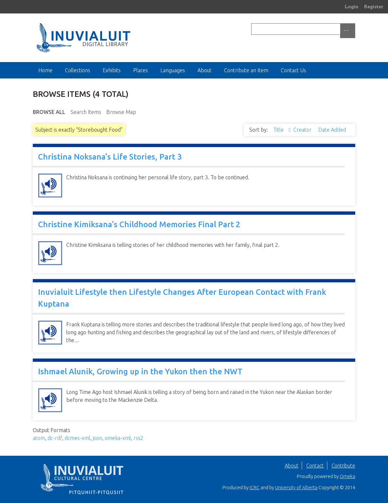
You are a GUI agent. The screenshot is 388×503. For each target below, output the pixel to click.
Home (45, 70)
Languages (172, 70)
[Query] (303, 29)
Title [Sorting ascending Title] (279, 130)
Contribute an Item (246, 70)
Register (373, 6)
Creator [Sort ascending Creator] (303, 130)
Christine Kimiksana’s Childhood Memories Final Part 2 (139, 224)
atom (39, 438)
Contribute (343, 466)
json (97, 438)
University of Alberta (296, 487)
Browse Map (121, 112)
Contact (315, 466)
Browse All (49, 112)
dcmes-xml (77, 438)
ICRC (254, 487)
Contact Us (293, 70)
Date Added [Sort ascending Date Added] (332, 130)
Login (351, 6)
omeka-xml (118, 438)
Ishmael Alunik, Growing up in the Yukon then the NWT (140, 371)
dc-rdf (55, 438)
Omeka (347, 476)
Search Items (86, 112)
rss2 (138, 438)
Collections (77, 70)
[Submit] (353, 29)
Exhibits (112, 70)
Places (140, 70)
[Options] (347, 30)
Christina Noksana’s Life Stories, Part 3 (110, 156)
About (204, 70)
